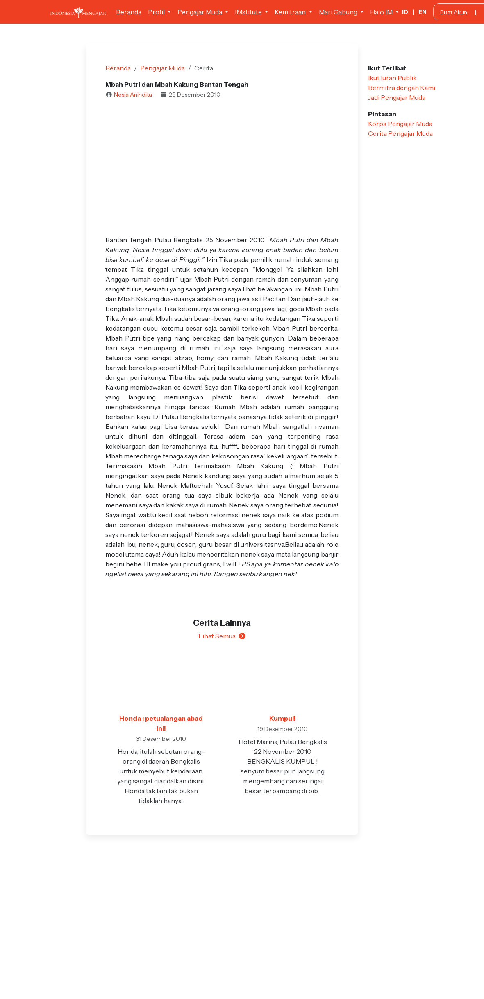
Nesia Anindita (133, 94)
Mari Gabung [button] (339, 12)
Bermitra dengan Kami (401, 87)
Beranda (128, 12)
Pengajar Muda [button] (200, 12)
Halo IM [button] (382, 12)
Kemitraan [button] (291, 12)
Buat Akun (453, 12)
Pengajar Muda (162, 68)
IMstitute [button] (249, 12)
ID (405, 12)
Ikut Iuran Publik (392, 78)
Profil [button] (157, 12)
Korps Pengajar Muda (400, 124)
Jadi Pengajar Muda (396, 97)
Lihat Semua (221, 636)
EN (422, 12)
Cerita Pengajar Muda (400, 133)
